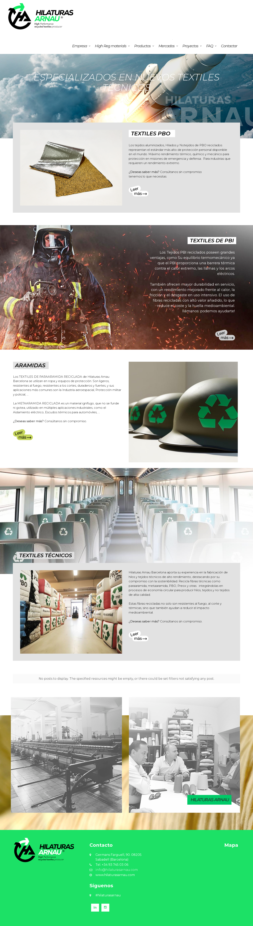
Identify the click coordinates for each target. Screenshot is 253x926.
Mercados (167, 46)
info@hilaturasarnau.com (116, 868)
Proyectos (190, 46)
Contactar (229, 46)
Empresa (79, 46)
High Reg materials (110, 46)
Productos (142, 46)
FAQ (209, 46)
